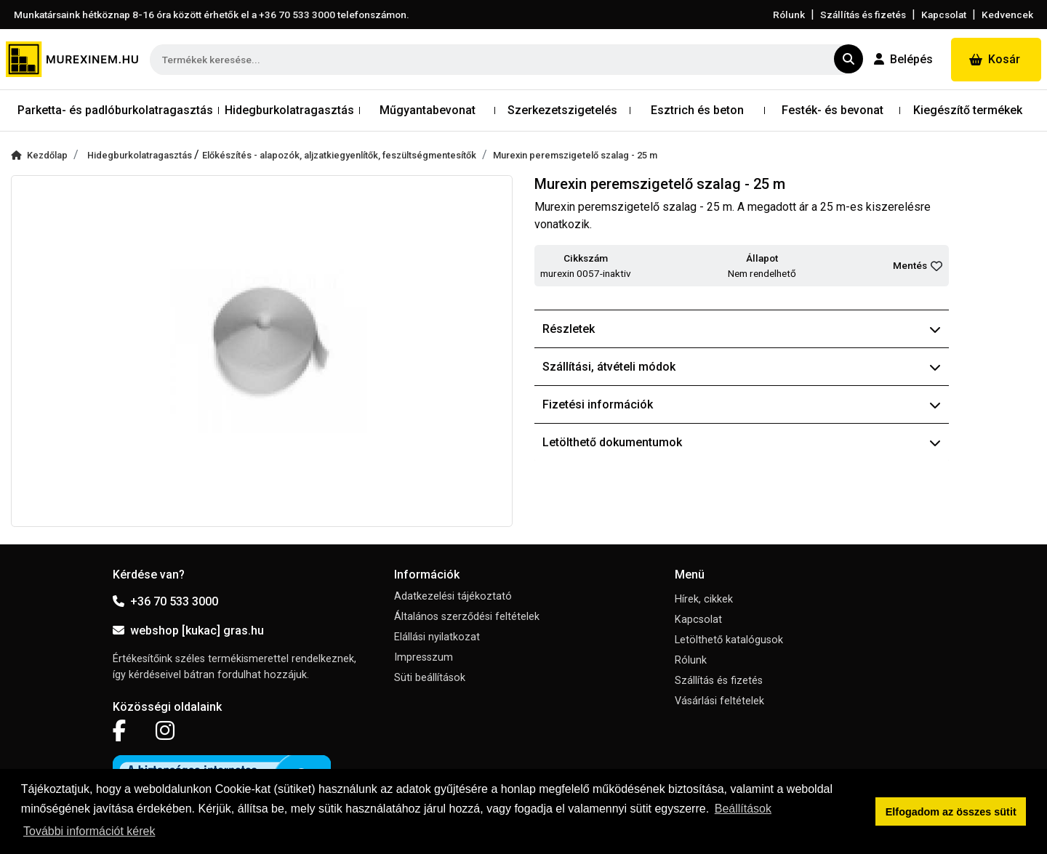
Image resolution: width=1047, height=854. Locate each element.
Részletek (741, 329)
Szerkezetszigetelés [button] (562, 110)
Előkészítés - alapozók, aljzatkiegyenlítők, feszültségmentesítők (339, 155)
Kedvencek (1007, 14)
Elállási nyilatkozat (437, 637)
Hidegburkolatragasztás (140, 155)
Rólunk (789, 14)
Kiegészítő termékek (967, 110)
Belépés (903, 59)
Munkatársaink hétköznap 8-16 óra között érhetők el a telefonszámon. (211, 14)
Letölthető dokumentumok (741, 442)
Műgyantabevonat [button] (428, 110)
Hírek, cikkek (704, 599)
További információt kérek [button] (89, 831)
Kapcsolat (943, 14)
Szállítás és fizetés (863, 14)
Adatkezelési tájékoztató (453, 596)
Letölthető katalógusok (729, 640)
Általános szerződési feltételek (466, 617)
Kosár (994, 59)
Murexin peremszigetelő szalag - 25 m (575, 155)
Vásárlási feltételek (719, 701)
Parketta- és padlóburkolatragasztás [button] (115, 110)
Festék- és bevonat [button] (832, 110)
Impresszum (423, 657)
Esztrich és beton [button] (697, 110)
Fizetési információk (741, 404)
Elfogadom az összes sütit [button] (951, 812)
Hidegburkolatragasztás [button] (289, 110)
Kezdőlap (39, 155)
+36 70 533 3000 (165, 601)
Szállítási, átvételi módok (741, 367)
